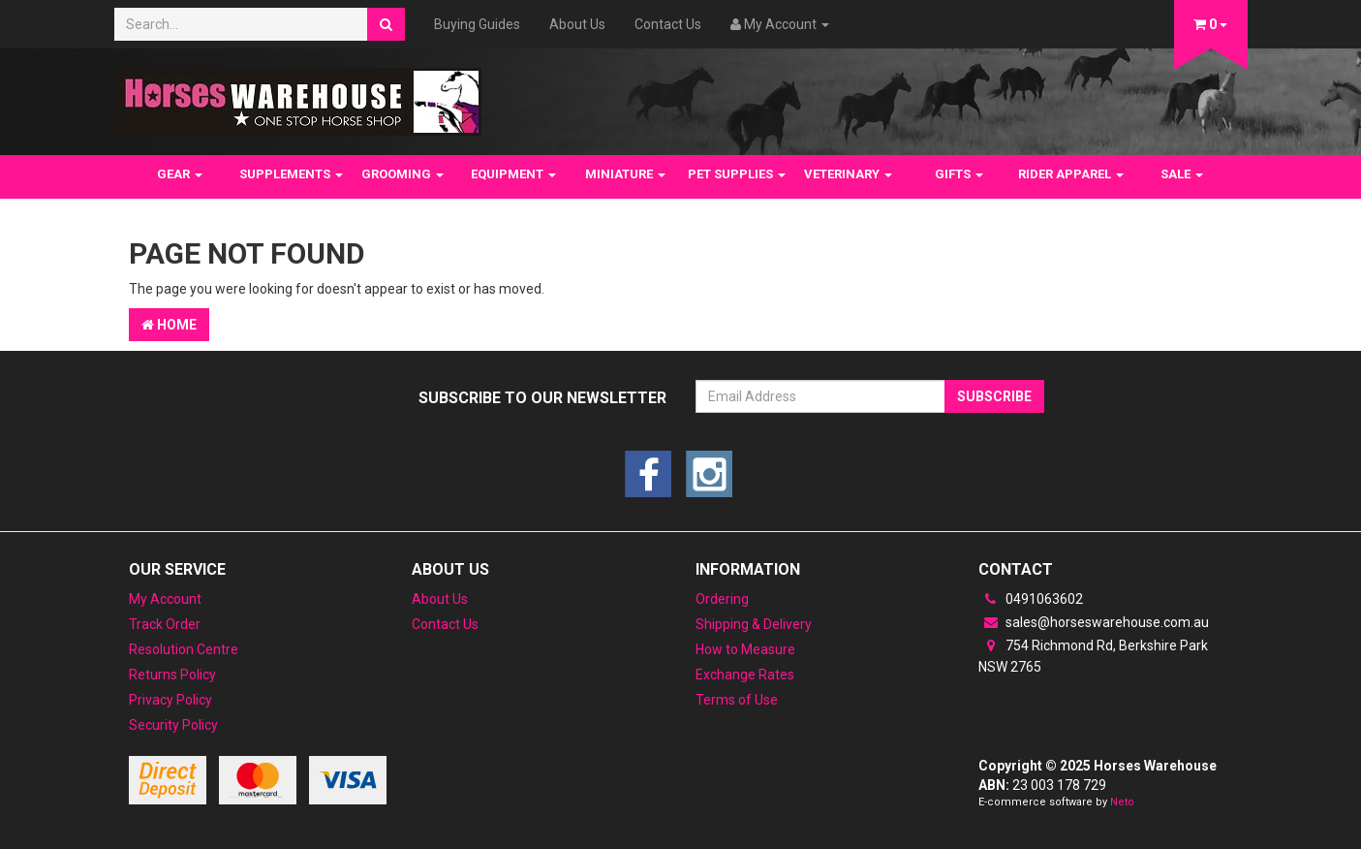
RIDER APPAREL (1071, 174)
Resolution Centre (183, 649)
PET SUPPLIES (737, 174)
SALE (1181, 174)
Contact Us (667, 24)
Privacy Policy (170, 700)
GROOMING (402, 174)
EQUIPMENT (513, 174)
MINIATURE (625, 174)
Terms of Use (737, 700)
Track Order (165, 624)
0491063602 (1030, 599)
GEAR (179, 174)
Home (169, 324)
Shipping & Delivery (754, 624)
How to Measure (745, 649)
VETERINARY (848, 174)
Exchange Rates (745, 674)
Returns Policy (172, 674)
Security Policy (173, 725)
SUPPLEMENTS (291, 174)
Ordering (722, 599)
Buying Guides (477, 24)
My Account (165, 599)
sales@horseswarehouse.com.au (1093, 622)
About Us (577, 24)
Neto (1122, 802)
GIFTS (959, 174)
